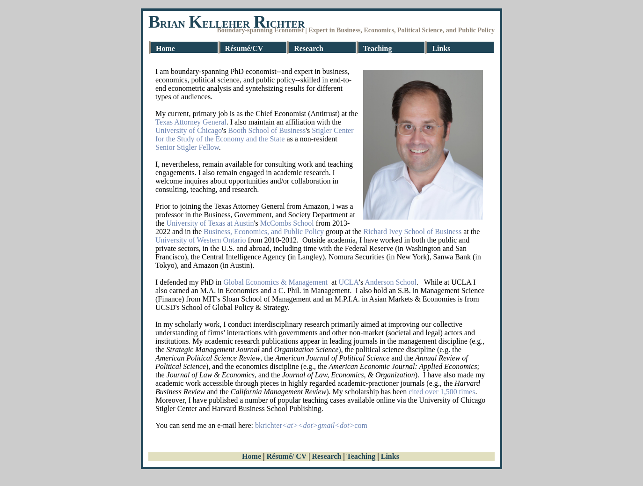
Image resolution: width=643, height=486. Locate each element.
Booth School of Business (267, 130)
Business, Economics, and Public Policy (264, 232)
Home (165, 48)
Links (441, 48)
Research (308, 48)
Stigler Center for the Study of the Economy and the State (254, 134)
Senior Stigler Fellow (187, 147)
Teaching (377, 48)
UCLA (348, 282)
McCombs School (287, 223)
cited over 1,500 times (442, 392)
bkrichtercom (311, 425)
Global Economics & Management (275, 282)
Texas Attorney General (191, 122)
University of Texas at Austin (210, 223)
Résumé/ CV (287, 456)
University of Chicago (188, 130)
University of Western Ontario (200, 240)
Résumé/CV (244, 48)
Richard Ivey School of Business (412, 232)
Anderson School (390, 282)
